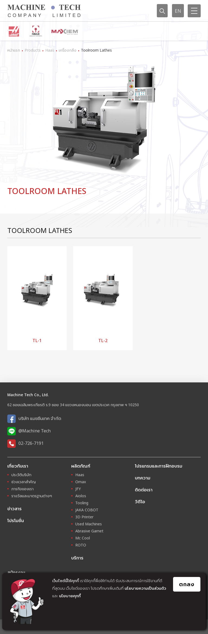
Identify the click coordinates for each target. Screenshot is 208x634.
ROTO (80, 545)
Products (33, 50)
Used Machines (88, 523)
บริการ (77, 558)
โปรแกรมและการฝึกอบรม (158, 466)
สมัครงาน (16, 572)
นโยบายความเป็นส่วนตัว (145, 588)
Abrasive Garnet (89, 530)
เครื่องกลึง (67, 50)
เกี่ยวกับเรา (17, 466)
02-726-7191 (31, 443)
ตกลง (186, 584)
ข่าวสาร (14, 509)
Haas (49, 50)
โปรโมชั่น (15, 520)
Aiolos (80, 495)
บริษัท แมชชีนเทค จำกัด (39, 418)
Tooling (81, 502)
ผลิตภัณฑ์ (80, 466)
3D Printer (84, 516)
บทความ (142, 478)
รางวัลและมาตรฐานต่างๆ (31, 495)
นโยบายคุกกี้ (70, 595)
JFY (78, 488)
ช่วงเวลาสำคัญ (23, 481)
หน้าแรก (13, 50)
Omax (80, 481)
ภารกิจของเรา (22, 488)
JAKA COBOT (86, 509)
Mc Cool (82, 537)
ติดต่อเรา (143, 490)
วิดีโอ (140, 502)
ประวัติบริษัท (21, 474)
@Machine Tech (34, 431)
